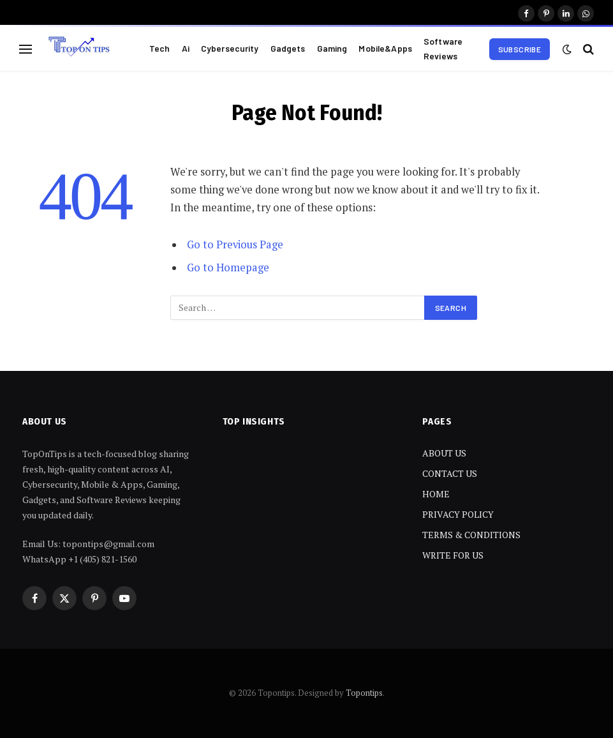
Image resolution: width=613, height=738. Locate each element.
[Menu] (25, 48)
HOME (436, 494)
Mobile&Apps (385, 48)
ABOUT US (444, 453)
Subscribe (519, 49)
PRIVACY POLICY (458, 514)
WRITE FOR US (453, 555)
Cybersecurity (230, 48)
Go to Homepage (228, 267)
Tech (159, 48)
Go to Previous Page (235, 244)
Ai (185, 48)
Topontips (364, 692)
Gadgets (288, 48)
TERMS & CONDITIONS (471, 535)
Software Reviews (443, 48)
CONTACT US (449, 473)
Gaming (332, 48)
